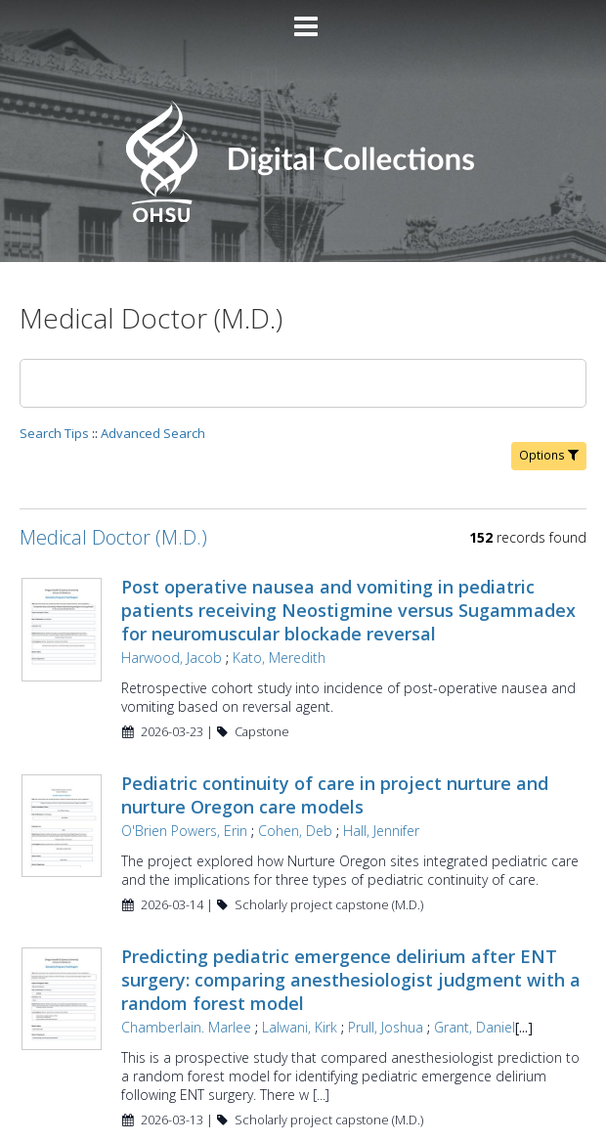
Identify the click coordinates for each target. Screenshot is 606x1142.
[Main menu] (303, 18)
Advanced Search (153, 433)
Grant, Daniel (474, 1027)
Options (549, 455)
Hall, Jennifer (381, 830)
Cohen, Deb (295, 830)
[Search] (303, 383)
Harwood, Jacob (171, 657)
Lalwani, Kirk (299, 1027)
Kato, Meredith (279, 657)
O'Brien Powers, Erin (184, 830)
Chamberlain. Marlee (186, 1027)
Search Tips (54, 433)
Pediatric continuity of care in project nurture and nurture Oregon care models (334, 794)
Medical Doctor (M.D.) (113, 537)
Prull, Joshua (385, 1027)
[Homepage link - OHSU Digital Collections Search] (302, 217)
